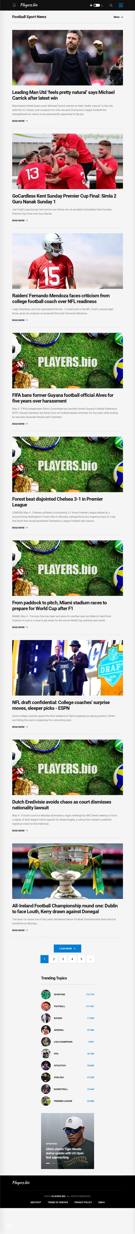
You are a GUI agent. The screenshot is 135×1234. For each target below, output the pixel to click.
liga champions (63, 1067)
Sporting (59, 1020)
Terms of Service (58, 1228)
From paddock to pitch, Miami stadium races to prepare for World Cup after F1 (59, 623)
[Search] (110, 5)
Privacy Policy (83, 1228)
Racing (58, 1044)
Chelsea (59, 1103)
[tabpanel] (67, 1167)
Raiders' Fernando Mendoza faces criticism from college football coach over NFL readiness (61, 307)
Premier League (63, 1127)
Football (59, 1032)
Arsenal (59, 1055)
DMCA (101, 1228)
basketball (61, 1115)
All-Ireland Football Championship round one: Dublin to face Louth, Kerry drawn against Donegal (65, 934)
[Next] (91, 985)
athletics (60, 1091)
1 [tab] (48, 1189)
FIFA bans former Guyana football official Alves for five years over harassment (62, 409)
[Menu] (14, 5)
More (118, 17)
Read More (20, 123)
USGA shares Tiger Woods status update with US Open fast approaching (65, 1179)
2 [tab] (53, 1189)
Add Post (35, 1228)
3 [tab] (59, 1189)
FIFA (56, 1079)
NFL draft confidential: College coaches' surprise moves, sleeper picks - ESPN (61, 725)
